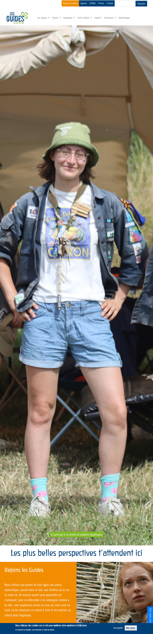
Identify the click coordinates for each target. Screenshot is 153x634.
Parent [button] (55, 17)
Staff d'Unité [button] (84, 17)
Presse (101, 3)
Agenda (84, 3)
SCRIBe (93, 3)
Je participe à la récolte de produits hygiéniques (76, 534)
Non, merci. (131, 628)
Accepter (118, 627)
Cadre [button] (97, 17)
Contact (110, 3)
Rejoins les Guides (70, 3)
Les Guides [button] (42, 17)
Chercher (141, 3)
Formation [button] (109, 17)
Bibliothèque (124, 17)
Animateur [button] (68, 17)
